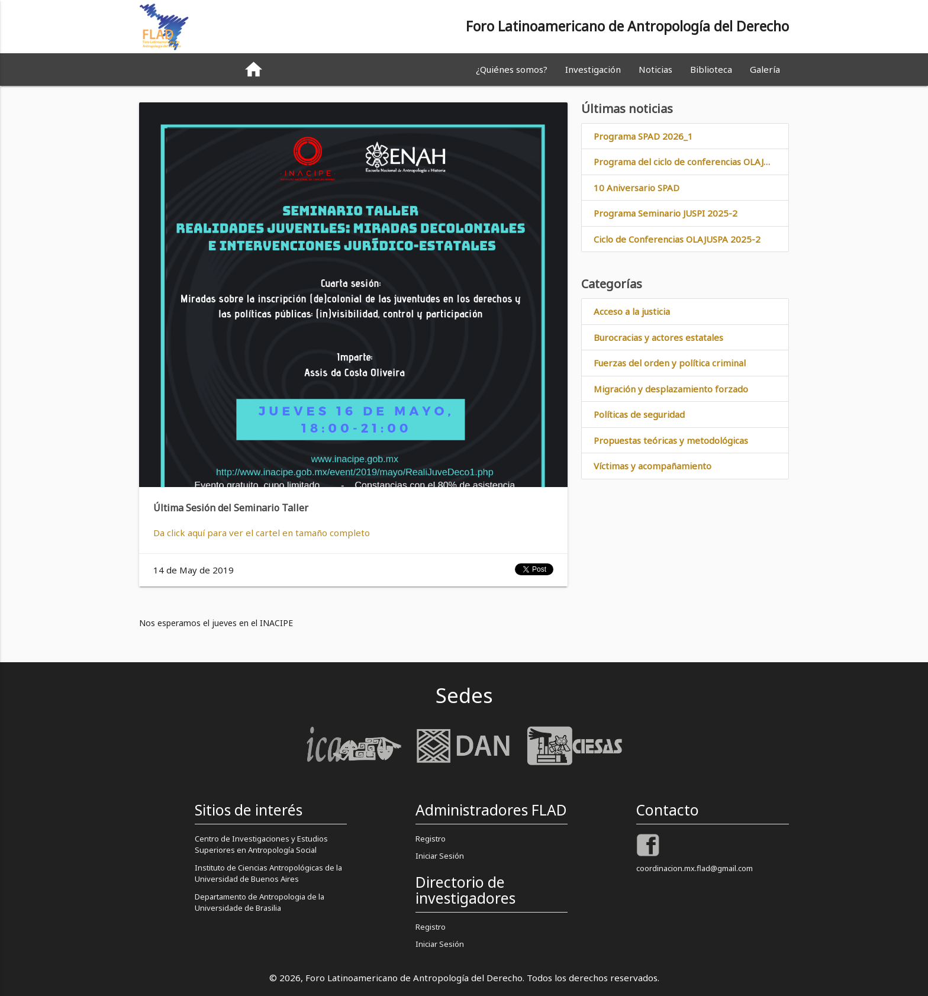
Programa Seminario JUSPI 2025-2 (665, 214)
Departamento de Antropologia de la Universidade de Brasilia (259, 902)
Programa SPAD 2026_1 (643, 136)
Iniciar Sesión (439, 855)
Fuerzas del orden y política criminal (670, 363)
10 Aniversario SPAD (636, 188)
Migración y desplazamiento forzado (671, 389)
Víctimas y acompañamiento (652, 466)
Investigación (593, 69)
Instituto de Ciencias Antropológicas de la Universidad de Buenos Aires (268, 873)
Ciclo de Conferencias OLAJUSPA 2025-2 (677, 239)
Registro (430, 838)
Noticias (655, 69)
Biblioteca (711, 69)
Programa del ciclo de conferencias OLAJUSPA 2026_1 (691, 162)
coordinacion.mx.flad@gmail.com (694, 868)
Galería (765, 69)
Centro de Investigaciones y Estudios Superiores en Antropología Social (261, 844)
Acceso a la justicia (632, 312)
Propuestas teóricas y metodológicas (671, 440)
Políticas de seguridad (639, 415)
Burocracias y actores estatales (658, 337)
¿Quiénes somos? (511, 69)
